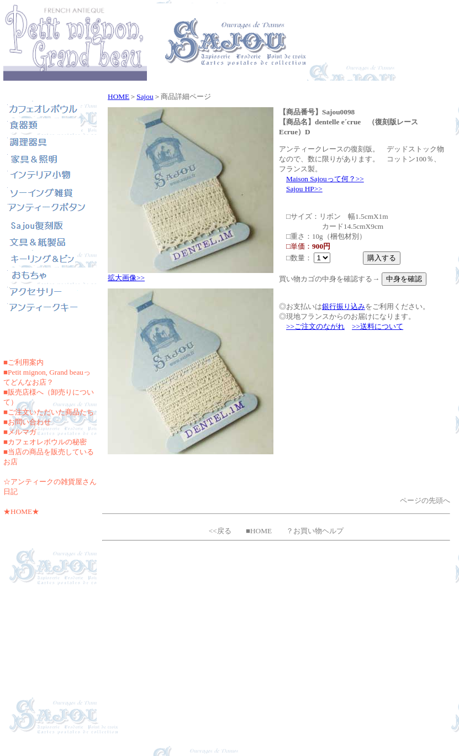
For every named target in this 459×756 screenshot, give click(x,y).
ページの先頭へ (425, 500)
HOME (118, 96)
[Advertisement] (276, 640)
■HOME (259, 531)
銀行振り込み (343, 306)
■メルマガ (19, 432)
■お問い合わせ (27, 422)
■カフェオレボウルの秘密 (45, 442)
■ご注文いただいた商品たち (48, 412)
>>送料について (377, 326)
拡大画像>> (126, 278)
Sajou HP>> (304, 189)
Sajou (144, 96)
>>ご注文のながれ (315, 326)
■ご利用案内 (23, 362)
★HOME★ (21, 511)
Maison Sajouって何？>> (325, 179)
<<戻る (220, 531)
